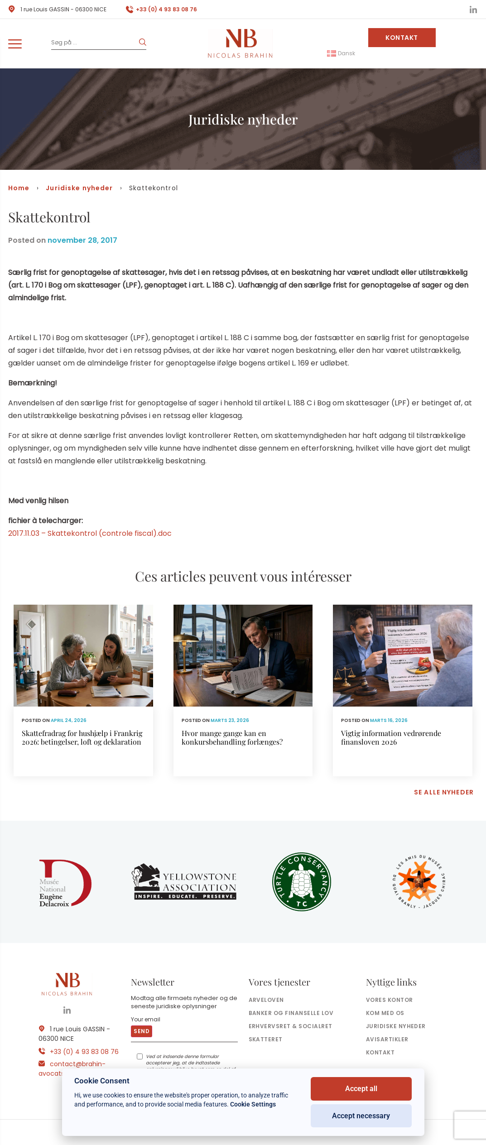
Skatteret (266, 1039)
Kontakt (401, 37)
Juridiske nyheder (79, 187)
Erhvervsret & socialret (290, 1026)
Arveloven (266, 1000)
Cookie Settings (253, 1104)
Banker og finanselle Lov (291, 1013)
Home (18, 187)
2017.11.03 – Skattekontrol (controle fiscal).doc (90, 533)
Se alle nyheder (444, 792)
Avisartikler (387, 1039)
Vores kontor (389, 1000)
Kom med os (385, 1013)
